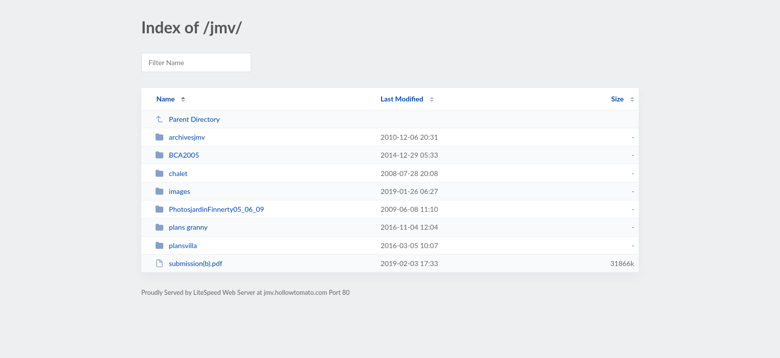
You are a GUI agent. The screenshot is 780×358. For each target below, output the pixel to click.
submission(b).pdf (188, 263)
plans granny (181, 227)
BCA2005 (177, 155)
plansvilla (176, 245)
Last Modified (402, 98)
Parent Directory (187, 119)
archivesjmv (180, 137)
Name (165, 98)
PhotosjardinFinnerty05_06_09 (209, 209)
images (172, 191)
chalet (171, 173)
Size (617, 98)
